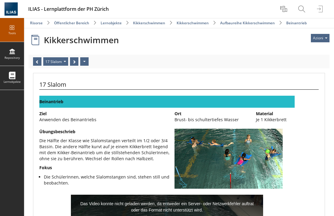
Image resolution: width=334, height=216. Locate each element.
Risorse (36, 23)
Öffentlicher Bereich (71, 23)
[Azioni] (84, 61)
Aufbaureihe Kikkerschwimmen (247, 23)
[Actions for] (320, 38)
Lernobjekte (111, 23)
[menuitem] (284, 9)
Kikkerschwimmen (149, 23)
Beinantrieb (296, 23)
